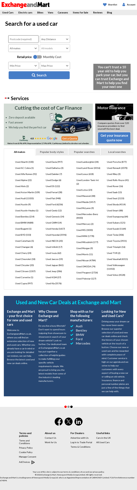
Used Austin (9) (23, 204)
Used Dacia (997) (54, 162)
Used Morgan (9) (84, 248)
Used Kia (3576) (54, 283)
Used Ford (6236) (54, 204)
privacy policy (98, 472)
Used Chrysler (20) (24, 265)
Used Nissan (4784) (86, 260)
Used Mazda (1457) (85, 202)
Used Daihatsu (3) (54, 168)
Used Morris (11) (84, 254)
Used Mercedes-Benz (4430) (87, 216)
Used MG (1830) (84, 230)
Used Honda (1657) (55, 228)
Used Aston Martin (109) (27, 192)
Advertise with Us (79, 437)
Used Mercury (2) (85, 224)
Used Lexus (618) (85, 174)
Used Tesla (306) (115, 234)
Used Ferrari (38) (54, 192)
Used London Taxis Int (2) (87, 182)
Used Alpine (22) (23, 180)
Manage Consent (27, 456)
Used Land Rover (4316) (88, 168)
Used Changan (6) (24, 247)
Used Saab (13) (114, 192)
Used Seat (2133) (115, 198)
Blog (109, 12)
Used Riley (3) (114, 174)
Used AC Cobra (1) (24, 168)
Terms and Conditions (24, 442)
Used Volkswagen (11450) (116, 267)
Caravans (63, 12)
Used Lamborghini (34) (87, 162)
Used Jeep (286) (54, 271)
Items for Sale (80, 12)
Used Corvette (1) (24, 277)
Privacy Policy (26, 447)
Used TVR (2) (113, 253)
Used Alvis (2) (22, 186)
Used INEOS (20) (54, 240)
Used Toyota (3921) (117, 240)
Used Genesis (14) (55, 216)
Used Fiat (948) (53, 198)
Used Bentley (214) (24, 216)
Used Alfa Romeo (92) (26, 174)
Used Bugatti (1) (23, 228)
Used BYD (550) (23, 234)
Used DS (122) (53, 186)
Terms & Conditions (80, 446)
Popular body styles (52, 151)
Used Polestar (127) (86, 278)
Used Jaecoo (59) (54, 259)
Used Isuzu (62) (53, 253)
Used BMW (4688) (24, 222)
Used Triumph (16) (116, 247)
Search (39, 75)
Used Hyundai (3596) (56, 234)
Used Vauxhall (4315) (117, 259)
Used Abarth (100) (24, 162)
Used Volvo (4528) (116, 275)
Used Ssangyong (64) (117, 216)
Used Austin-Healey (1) (26, 210)
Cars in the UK (103, 437)
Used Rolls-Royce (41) (118, 180)
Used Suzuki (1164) (116, 228)
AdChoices (27, 462)
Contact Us (50, 437)
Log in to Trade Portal (81, 442)
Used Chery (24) (23, 253)
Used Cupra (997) (24, 283)
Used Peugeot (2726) (87, 272)
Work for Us (51, 442)
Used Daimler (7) (54, 174)
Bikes (40, 12)
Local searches (117, 151)
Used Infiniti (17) (54, 247)
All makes (19, 151)
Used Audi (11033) (24, 198)
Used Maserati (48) (85, 196)
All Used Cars (103, 442)
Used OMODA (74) (85, 266)
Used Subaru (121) (116, 222)
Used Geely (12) (54, 210)
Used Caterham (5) (24, 240)
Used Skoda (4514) (116, 204)
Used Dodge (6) (53, 180)
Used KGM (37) (53, 277)
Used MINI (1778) (85, 236)
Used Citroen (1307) (25, 271)
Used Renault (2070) (117, 168)
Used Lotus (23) (84, 189)
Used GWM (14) (54, 222)
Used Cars (7, 12)
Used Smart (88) (115, 210)
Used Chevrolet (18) (25, 259)
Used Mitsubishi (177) (87, 242)
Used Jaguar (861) (55, 265)
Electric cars (25, 12)
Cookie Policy (25, 452)
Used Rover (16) (115, 186)
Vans (50, 12)
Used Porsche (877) (117, 162)
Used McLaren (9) (85, 208)
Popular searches (84, 151)
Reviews (97, 12)
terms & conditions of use (74, 472)
